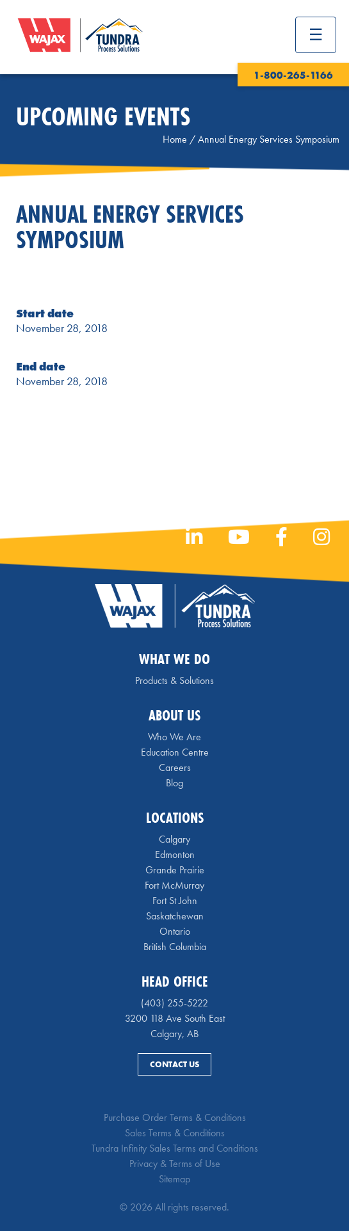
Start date (45, 313)
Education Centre (175, 752)
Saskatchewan (175, 916)
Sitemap (174, 1179)
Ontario (174, 931)
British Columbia (174, 946)
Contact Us (174, 1064)
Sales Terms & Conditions (175, 1133)
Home (175, 139)
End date (40, 366)
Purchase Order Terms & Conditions (175, 1117)
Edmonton (175, 854)
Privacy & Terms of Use (174, 1163)
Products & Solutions (174, 680)
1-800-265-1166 (293, 75)
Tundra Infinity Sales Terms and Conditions (175, 1148)
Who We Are (174, 736)
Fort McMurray (174, 885)
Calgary (174, 839)
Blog (174, 783)
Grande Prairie (174, 870)
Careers (175, 767)
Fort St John (174, 900)
